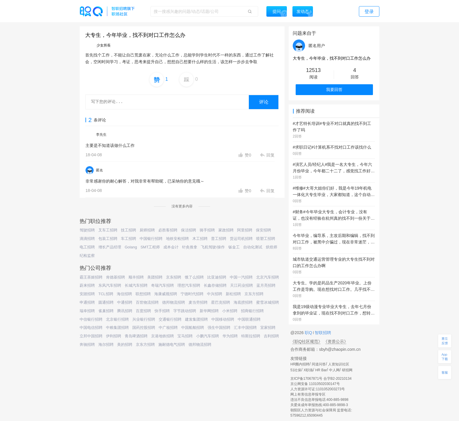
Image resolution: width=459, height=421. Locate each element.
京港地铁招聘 (162, 336)
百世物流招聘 (147, 302)
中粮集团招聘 (117, 327)
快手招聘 (162, 311)
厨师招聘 (147, 230)
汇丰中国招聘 (245, 327)
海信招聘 (124, 294)
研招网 (347, 370)
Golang (131, 247)
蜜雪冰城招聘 (267, 302)
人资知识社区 (338, 364)
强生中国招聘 (219, 327)
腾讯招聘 (124, 311)
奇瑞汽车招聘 (162, 285)
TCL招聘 (105, 294)
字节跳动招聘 (184, 311)
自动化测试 (252, 247)
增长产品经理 (109, 247)
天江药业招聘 (241, 285)
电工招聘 (87, 247)
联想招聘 (143, 294)
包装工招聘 (107, 238)
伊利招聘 (113, 336)
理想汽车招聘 (188, 285)
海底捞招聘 (243, 302)
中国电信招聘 (91, 327)
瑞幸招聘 (87, 311)
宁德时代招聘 (192, 294)
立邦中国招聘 (91, 336)
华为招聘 (230, 336)
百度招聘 (143, 311)
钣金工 (234, 247)
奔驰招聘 (87, 344)
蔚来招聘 (87, 285)
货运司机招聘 (241, 238)
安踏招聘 (87, 294)
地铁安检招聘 (177, 238)
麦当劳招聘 (198, 302)
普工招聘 (218, 238)
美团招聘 (154, 277)
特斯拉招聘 (250, 336)
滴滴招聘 (87, 238)
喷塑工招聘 (265, 238)
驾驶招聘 (87, 230)
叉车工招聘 (107, 230)
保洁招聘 (188, 230)
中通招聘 (124, 302)
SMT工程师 (150, 247)
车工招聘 (128, 238)
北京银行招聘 (117, 319)
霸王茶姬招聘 (91, 277)
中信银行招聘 (91, 319)
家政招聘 (226, 230)
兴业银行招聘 (143, 319)
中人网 (334, 370)
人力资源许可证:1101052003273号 (317, 389)
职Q (309, 332)
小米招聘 (229, 311)
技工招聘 (128, 230)
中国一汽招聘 (241, 277)
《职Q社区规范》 (306, 341)
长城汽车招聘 (136, 285)
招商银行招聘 (252, 311)
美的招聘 (124, 344)
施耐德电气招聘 (171, 344)
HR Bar (321, 370)
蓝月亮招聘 (265, 285)
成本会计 (171, 247)
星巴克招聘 (220, 302)
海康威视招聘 (165, 294)
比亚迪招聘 (216, 277)
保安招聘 (263, 230)
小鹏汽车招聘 (207, 336)
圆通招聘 (106, 302)
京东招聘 (173, 277)
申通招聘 (87, 302)
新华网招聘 (209, 311)
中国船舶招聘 (192, 327)
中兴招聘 (214, 294)
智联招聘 (322, 332)
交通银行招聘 (170, 319)
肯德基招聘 (115, 277)
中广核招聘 (168, 327)
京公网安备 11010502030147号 (315, 384)
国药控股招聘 (143, 327)
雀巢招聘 (106, 311)
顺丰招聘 (136, 277)
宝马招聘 (185, 336)
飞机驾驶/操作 (213, 247)
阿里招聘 (244, 230)
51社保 (295, 370)
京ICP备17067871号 (306, 379)
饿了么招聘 (194, 277)
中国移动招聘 (222, 319)
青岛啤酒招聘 (136, 336)
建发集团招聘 (196, 319)
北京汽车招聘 (267, 277)
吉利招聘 (271, 336)
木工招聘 (200, 238)
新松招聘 (233, 294)
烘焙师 (271, 247)
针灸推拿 (189, 247)
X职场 (308, 370)
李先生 (101, 135)
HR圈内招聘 (299, 364)
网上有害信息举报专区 (308, 394)
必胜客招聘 (167, 230)
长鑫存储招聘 (215, 285)
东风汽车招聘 (109, 285)
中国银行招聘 (151, 238)
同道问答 (319, 364)
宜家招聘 (267, 327)
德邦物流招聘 (173, 302)
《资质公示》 (335, 341)
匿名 (99, 170)
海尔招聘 (106, 344)
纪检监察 (87, 255)
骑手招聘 (207, 230)
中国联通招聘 (249, 319)
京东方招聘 (253, 294)
